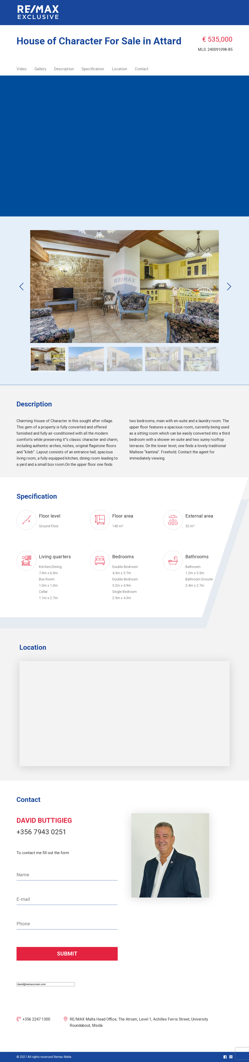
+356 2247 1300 (36, 1019)
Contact (141, 69)
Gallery (40, 69)
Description (64, 69)
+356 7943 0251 (42, 832)
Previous (20, 286)
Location (119, 69)
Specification (93, 69)
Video (22, 69)
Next (225, 286)
